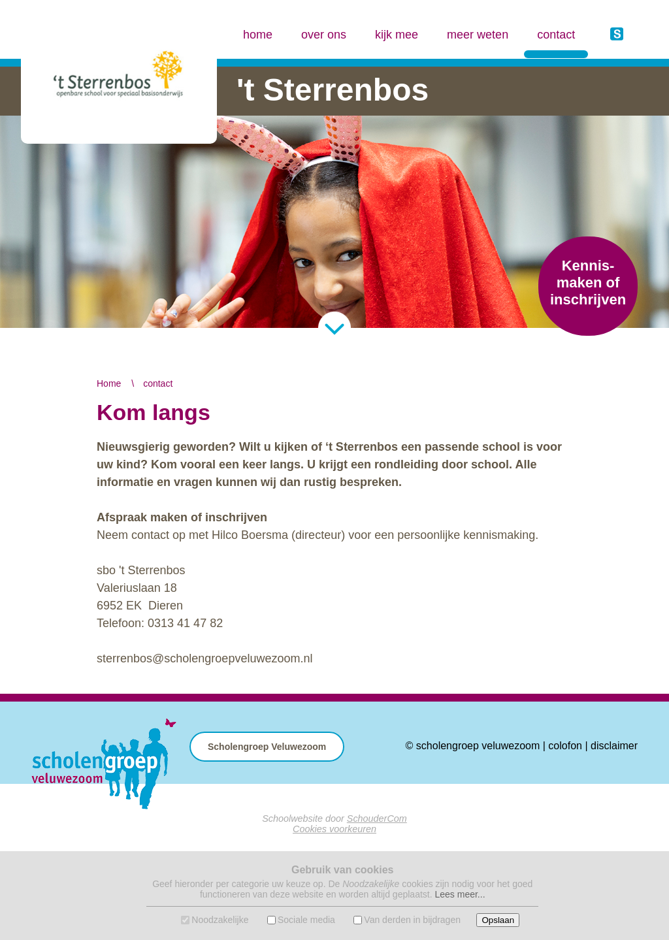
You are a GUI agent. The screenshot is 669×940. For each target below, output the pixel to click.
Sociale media (306, 920)
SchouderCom (377, 818)
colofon (565, 745)
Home (109, 383)
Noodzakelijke (219, 920)
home (257, 34)
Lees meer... (459, 894)
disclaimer (614, 745)
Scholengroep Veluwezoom (267, 746)
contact (556, 23)
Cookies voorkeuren (334, 829)
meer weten (477, 34)
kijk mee (396, 34)
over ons (323, 34)
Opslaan (497, 920)
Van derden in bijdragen (412, 920)
